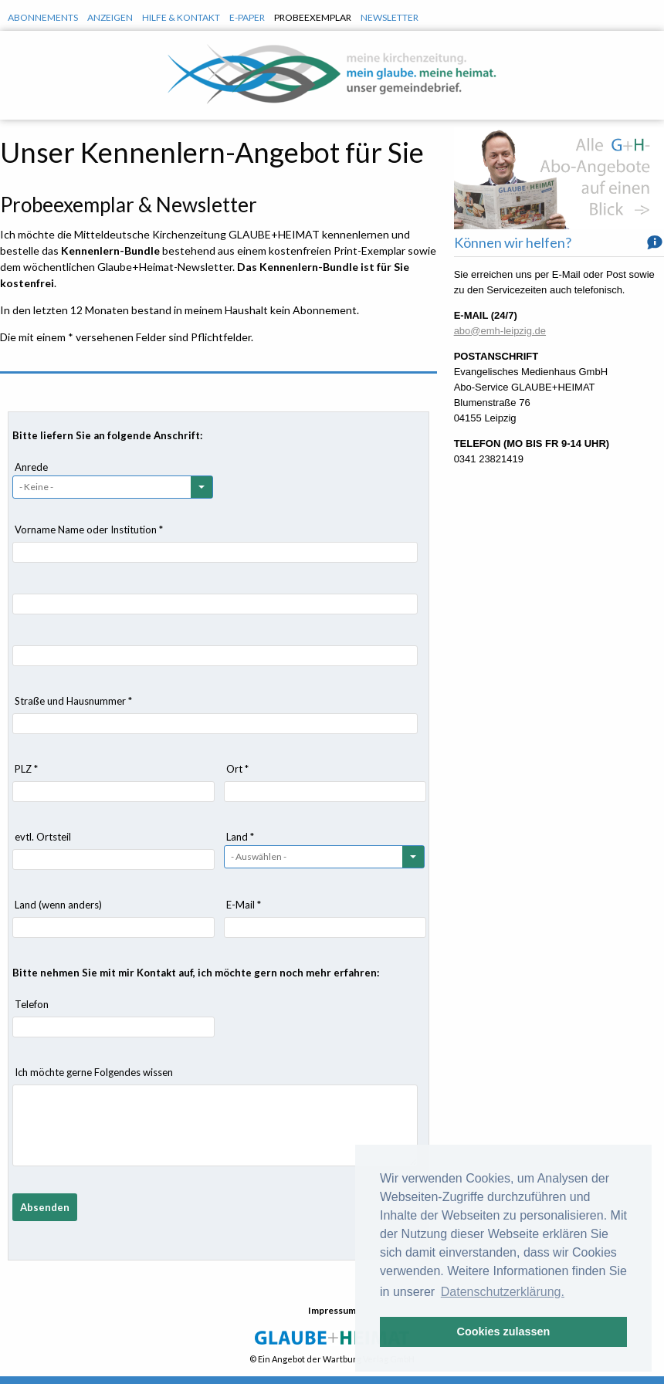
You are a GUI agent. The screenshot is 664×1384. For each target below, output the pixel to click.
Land (240, 837)
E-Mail (243, 904)
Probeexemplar (312, 17)
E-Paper (247, 17)
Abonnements (43, 17)
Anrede (31, 467)
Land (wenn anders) (58, 904)
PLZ (26, 769)
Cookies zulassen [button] (504, 1331)
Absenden (44, 1207)
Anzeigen (110, 17)
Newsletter (389, 17)
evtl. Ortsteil (43, 837)
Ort (237, 769)
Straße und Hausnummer (73, 701)
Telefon (32, 1004)
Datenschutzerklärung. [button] (502, 1291)
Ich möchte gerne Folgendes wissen (94, 1072)
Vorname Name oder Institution (89, 529)
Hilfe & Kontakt (181, 17)
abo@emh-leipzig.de (500, 331)
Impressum (332, 1310)
